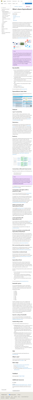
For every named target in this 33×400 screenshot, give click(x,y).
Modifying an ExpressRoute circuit (18, 319)
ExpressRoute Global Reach (24, 242)
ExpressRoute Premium (20, 208)
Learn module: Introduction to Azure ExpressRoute (21, 364)
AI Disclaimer (2, 396)
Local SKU (29, 221)
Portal (23, 3)
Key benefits (14, 15)
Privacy (19, 396)
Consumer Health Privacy (24, 396)
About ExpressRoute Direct (24, 281)
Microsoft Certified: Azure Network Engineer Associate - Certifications (22, 384)
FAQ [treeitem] (3, 20)
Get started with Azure (28, 3)
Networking (16, 6)
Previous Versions (8, 396)
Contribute (15, 396)
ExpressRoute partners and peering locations (19, 202)
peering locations (28, 193)
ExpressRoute (20, 6)
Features (14, 17)
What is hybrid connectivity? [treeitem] (6, 15)
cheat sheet (20, 94)
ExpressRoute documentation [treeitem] (5, 9)
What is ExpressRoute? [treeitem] (5, 11)
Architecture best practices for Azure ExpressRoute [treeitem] (6, 14)
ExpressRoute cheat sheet (16, 16)
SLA (20, 85)
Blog (11, 396)
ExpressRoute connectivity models (23, 37)
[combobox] (6, 7)
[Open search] (29, 1)
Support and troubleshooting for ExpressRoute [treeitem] (6, 33)
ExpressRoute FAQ (24, 89)
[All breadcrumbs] (13, 6)
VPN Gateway (20, 61)
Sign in (31, 1)
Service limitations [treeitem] (4, 21)
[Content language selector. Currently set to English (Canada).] (4, 394)
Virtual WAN (26, 61)
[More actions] (31, 6)
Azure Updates (21, 360)
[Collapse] (10, 6)
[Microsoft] (1, 1)
